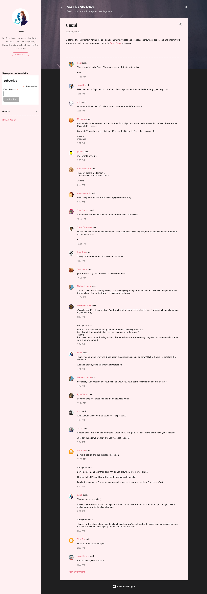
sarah (80, 352)
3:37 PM (81, 143)
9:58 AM (81, 565)
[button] (180, 24)
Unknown (81, 450)
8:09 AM (81, 511)
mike (79, 102)
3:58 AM (81, 185)
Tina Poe (81, 539)
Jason (80, 428)
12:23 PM (81, 219)
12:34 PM (81, 297)
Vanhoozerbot (84, 168)
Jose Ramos (83, 556)
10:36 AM (81, 277)
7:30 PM (81, 420)
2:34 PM (81, 344)
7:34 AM (81, 442)
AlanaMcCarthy (84, 193)
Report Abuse (9, 120)
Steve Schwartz (84, 227)
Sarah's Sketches (81, 7)
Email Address (10, 89)
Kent (79, 63)
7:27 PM (81, 386)
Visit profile (20, 54)
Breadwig (81, 252)
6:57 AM (81, 531)
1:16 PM (81, 93)
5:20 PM (81, 160)
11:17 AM (81, 403)
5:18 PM (81, 317)
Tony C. (80, 85)
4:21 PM (81, 369)
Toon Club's (115, 43)
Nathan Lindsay (84, 286)
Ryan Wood (82, 394)
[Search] (186, 7)
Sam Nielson (83, 210)
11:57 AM (81, 459)
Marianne (81, 119)
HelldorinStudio (84, 305)
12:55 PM (81, 243)
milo (79, 411)
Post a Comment (77, 572)
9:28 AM (81, 202)
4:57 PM (81, 260)
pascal (80, 151)
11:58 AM (81, 76)
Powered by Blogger (124, 586)
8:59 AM (81, 486)
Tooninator (82, 269)
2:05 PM (81, 548)
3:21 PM (81, 110)
